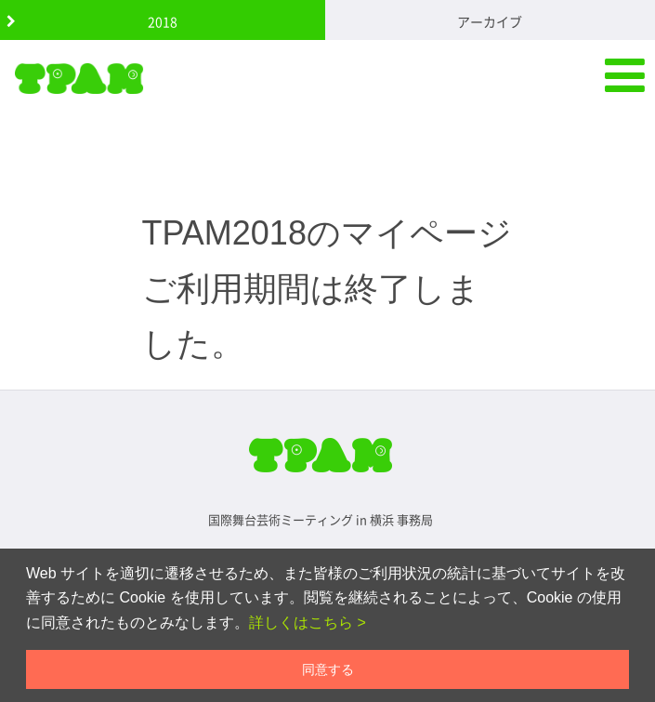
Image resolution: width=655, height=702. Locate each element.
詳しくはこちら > (307, 622)
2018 (162, 21)
